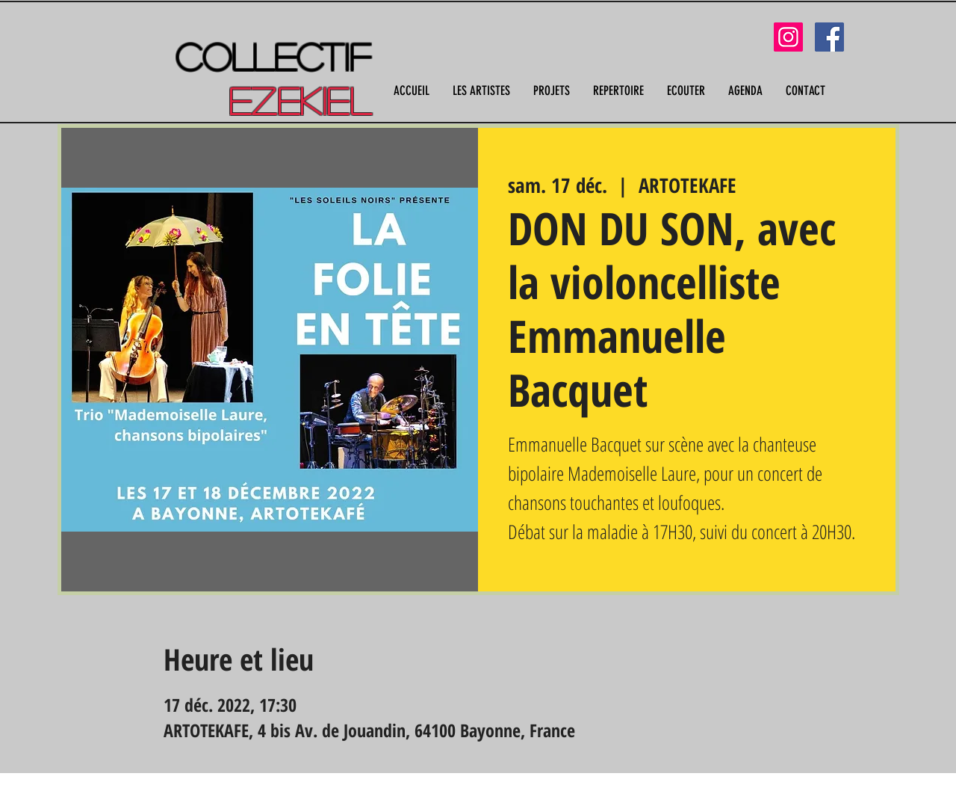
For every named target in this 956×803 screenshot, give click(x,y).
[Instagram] (788, 37)
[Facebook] (829, 37)
